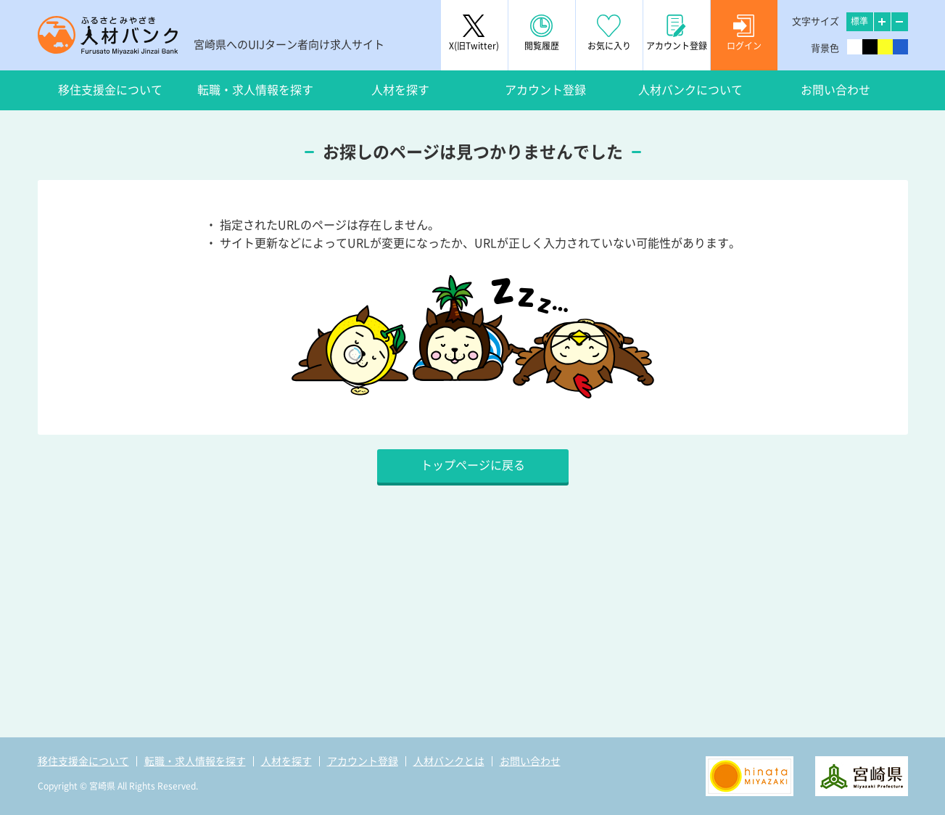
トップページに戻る (473, 465)
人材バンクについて (690, 90)
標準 (859, 21)
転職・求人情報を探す (255, 90)
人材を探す (400, 90)
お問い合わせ (835, 90)
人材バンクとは (448, 761)
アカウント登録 (545, 90)
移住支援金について (110, 90)
